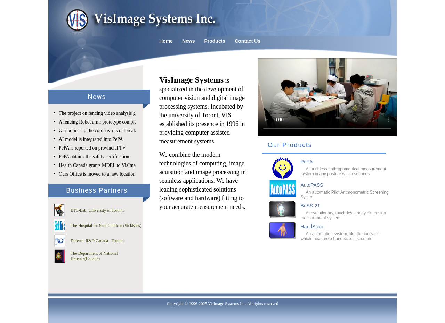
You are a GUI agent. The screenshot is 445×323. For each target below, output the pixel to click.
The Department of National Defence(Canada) (94, 256)
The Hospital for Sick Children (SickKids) (106, 225)
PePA (307, 161)
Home (166, 41)
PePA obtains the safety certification (94, 156)
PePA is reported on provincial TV (92, 148)
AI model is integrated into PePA (91, 139)
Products (214, 41)
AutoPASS (312, 185)
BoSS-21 (310, 206)
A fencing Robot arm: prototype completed (101, 122)
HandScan (312, 226)
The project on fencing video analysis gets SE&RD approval (118, 113)
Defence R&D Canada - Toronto (98, 240)
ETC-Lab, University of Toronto (98, 210)
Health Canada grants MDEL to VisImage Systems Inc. (112, 165)
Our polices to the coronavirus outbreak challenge (107, 130)
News (188, 41)
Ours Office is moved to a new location (97, 174)
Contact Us (247, 41)
